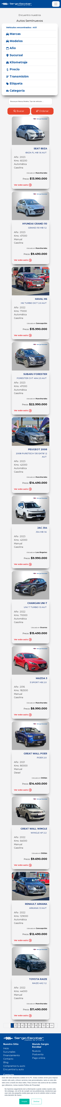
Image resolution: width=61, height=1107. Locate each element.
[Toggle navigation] (56, 4)
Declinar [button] (36, 1101)
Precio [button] (13, 69)
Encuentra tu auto (13, 1069)
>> (51, 1025)
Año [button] (11, 48)
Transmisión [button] (17, 76)
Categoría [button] (15, 90)
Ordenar (42, 111)
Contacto (8, 1059)
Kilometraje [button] (16, 62)
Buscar (18, 111)
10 (44, 1025)
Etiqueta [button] (14, 83)
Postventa (37, 1054)
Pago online (38, 1058)
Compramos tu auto (14, 1066)
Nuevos (36, 1051)
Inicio (6, 1048)
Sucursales (9, 1052)
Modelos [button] (14, 41)
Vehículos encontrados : (21, 27)
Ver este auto (23, 185)
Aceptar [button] (24, 1101)
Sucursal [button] (14, 55)
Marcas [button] (13, 34)
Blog (5, 1062)
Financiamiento (11, 1055)
